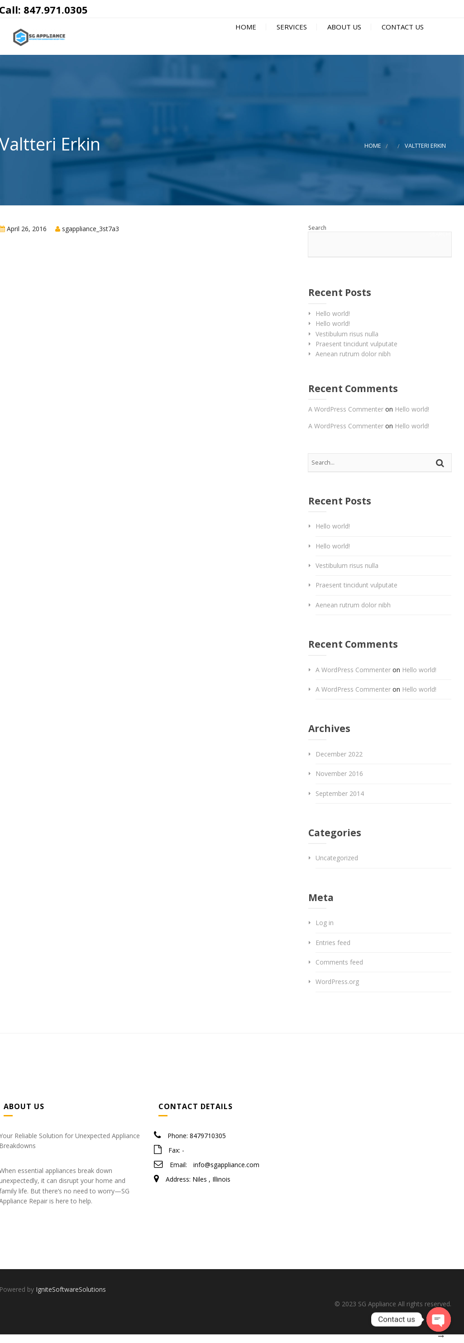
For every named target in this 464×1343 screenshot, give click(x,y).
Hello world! (333, 322)
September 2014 (340, 802)
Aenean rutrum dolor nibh (353, 362)
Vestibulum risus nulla (347, 342)
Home (245, 42)
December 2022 (339, 762)
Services (291, 42)
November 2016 (339, 782)
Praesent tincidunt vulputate (356, 352)
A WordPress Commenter (345, 417)
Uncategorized (337, 866)
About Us (343, 42)
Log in (325, 931)
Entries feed (333, 951)
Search (317, 236)
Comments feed (339, 970)
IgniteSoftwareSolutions (71, 1298)
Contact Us (402, 42)
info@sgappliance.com (226, 1173)
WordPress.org (337, 990)
